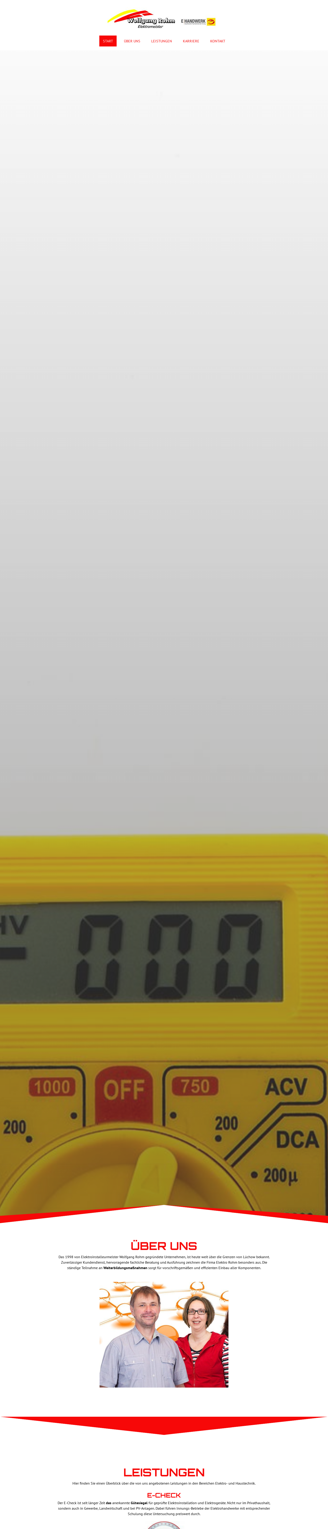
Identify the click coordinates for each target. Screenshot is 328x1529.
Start (108, 41)
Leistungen (161, 41)
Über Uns (132, 41)
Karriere (191, 41)
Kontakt (217, 41)
